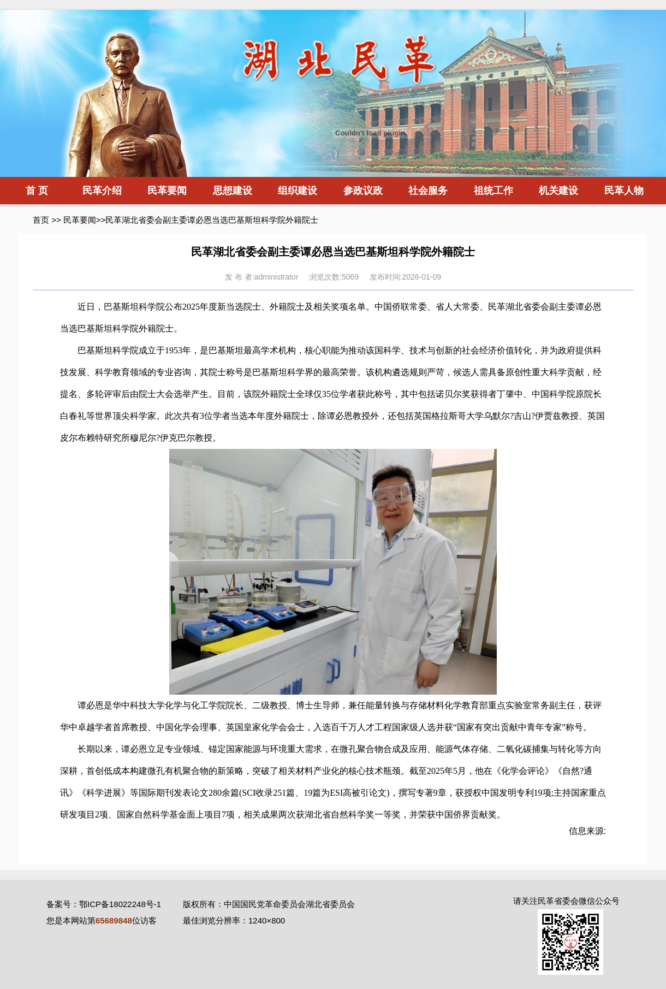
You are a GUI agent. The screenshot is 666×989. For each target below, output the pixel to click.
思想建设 (232, 190)
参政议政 (363, 190)
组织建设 (297, 190)
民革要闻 (167, 190)
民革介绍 (102, 190)
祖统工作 (493, 190)
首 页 (37, 190)
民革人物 (624, 190)
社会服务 (428, 190)
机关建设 (558, 190)
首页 (41, 219)
